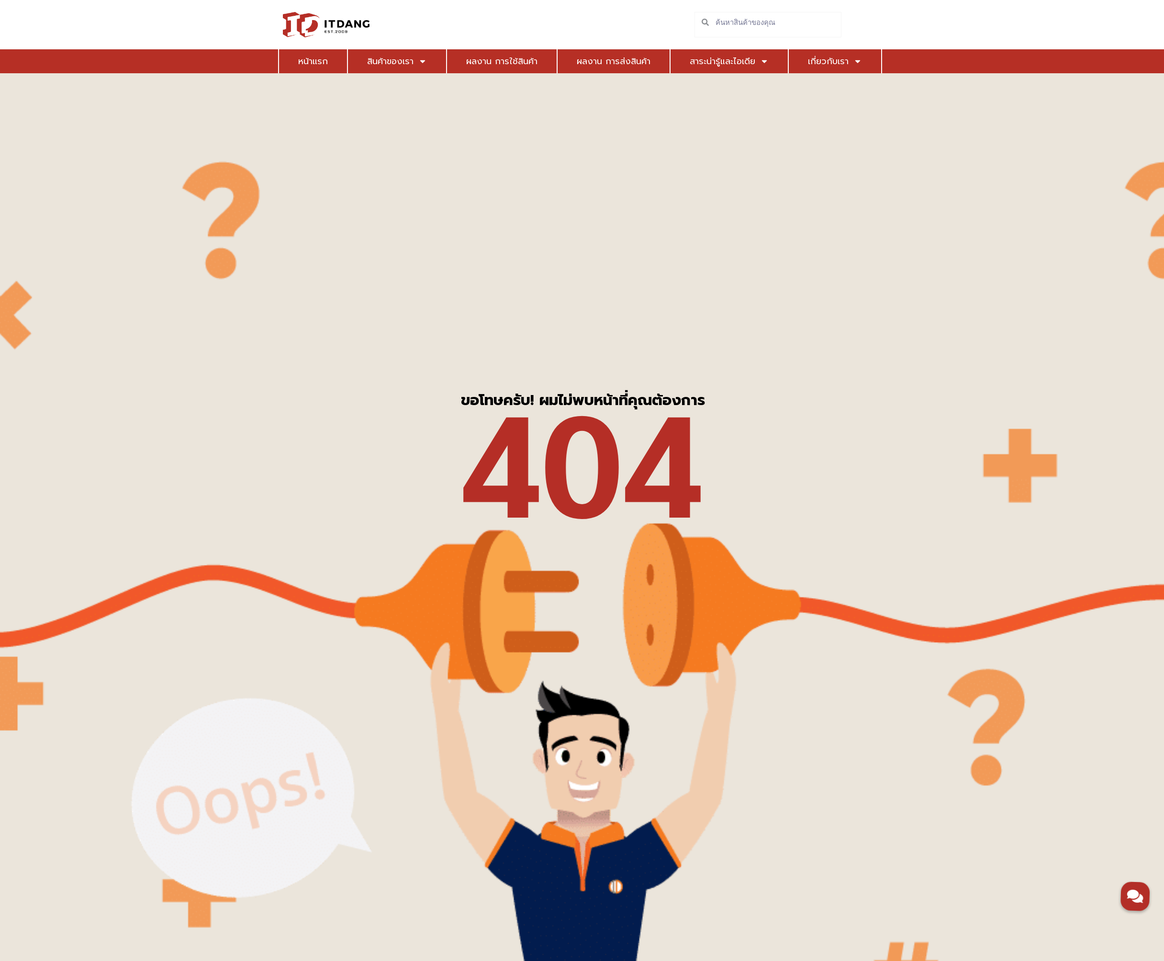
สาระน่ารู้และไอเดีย (709, 61)
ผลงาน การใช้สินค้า (488, 61)
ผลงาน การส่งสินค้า (600, 61)
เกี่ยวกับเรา (801, 61)
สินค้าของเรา (390, 61)
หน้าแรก (313, 61)
